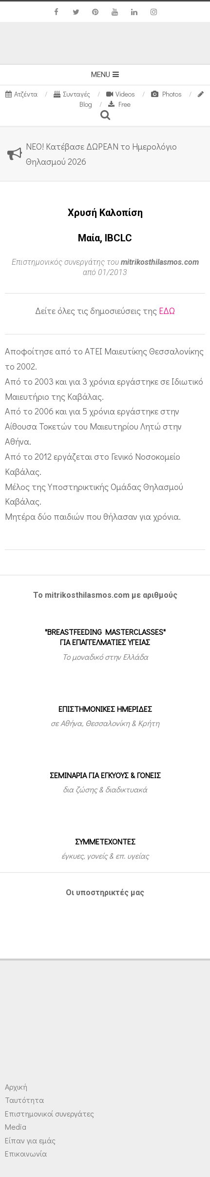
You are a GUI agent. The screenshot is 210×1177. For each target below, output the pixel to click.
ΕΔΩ (167, 310)
